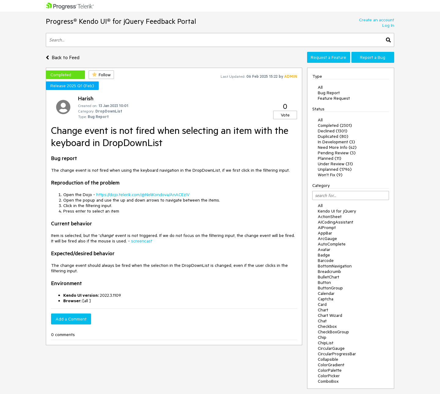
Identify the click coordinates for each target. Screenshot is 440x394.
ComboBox (328, 381)
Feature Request (334, 98)
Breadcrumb (329, 271)
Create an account (376, 20)
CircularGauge (331, 348)
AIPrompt (327, 227)
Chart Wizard (330, 315)
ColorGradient (331, 364)
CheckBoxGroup (333, 332)
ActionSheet (330, 216)
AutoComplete (332, 244)
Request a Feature (328, 57)
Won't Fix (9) (330, 174)
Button (324, 282)
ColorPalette (330, 370)
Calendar (326, 293)
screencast (141, 241)
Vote (285, 115)
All (320, 87)
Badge (324, 255)
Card (322, 304)
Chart (323, 310)
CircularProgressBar (337, 353)
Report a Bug (372, 57)
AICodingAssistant (335, 222)
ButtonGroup (330, 288)
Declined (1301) (332, 131)
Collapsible (328, 359)
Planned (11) (329, 158)
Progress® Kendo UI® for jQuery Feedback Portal (121, 21)
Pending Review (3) (337, 153)
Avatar (324, 249)
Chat (322, 321)
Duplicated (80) (333, 136)
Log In (388, 25)
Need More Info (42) (337, 147)
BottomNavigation (335, 266)
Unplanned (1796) (335, 169)
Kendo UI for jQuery (337, 211)
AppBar (325, 233)
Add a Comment (71, 319)
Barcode (326, 260)
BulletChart (328, 277)
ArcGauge (327, 238)
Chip (322, 337)
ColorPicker (329, 375)
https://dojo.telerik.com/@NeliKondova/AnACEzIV (142, 194)
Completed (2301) (335, 125)
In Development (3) (336, 142)
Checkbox (327, 326)
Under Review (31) (335, 164)
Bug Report (329, 92)
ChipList (325, 343)
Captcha (325, 299)
